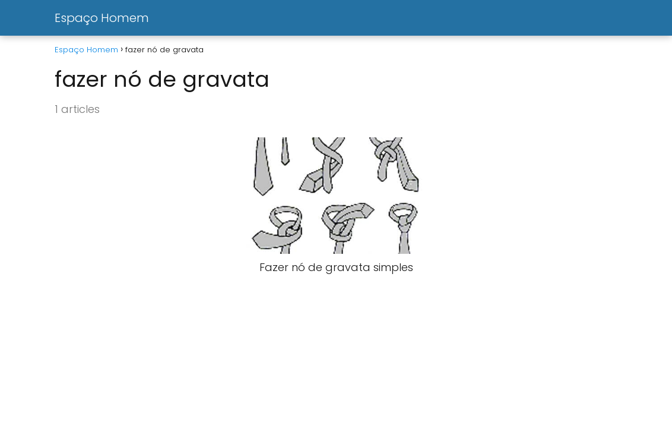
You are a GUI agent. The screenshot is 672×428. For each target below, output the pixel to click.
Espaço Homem (102, 18)
